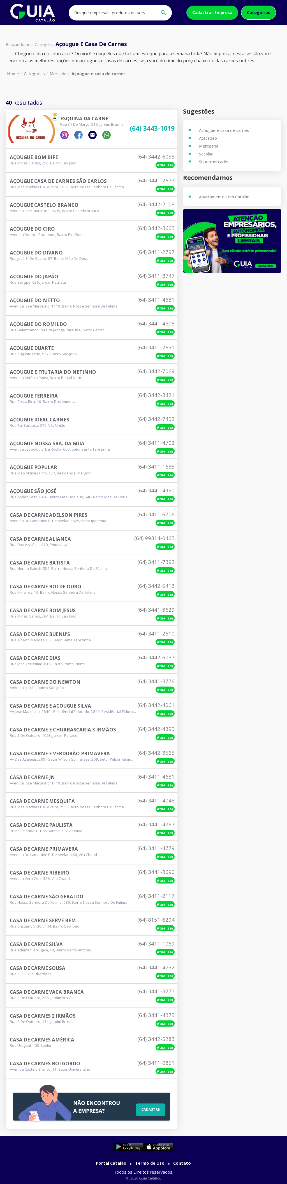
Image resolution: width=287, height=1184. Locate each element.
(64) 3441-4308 (156, 323)
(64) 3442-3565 (156, 753)
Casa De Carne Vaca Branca (47, 992)
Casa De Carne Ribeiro (39, 872)
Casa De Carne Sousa (37, 968)
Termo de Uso (150, 1163)
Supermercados (214, 161)
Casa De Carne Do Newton (45, 682)
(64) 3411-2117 (156, 896)
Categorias (258, 12)
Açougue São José (33, 491)
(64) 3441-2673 (156, 180)
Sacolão (206, 154)
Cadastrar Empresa (212, 12)
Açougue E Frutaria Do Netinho (53, 372)
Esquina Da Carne (84, 118)
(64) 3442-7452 (156, 419)
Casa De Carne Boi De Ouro (45, 586)
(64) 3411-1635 (156, 466)
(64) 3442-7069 (156, 371)
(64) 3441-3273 (156, 991)
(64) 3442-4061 (156, 705)
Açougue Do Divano (36, 252)
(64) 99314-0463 (154, 538)
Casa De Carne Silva (36, 944)
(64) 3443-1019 (152, 128)
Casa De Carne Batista (40, 562)
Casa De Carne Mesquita (42, 801)
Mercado (58, 73)
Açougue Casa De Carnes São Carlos (58, 181)
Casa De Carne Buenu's (40, 634)
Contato (182, 1163)
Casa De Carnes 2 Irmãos (43, 1016)
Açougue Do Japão (34, 276)
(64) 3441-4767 (156, 824)
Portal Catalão (111, 1163)
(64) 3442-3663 (156, 228)
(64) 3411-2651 (156, 347)
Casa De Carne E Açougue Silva (50, 706)
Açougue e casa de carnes (98, 73)
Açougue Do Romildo (38, 324)
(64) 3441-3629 (156, 610)
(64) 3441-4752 (156, 967)
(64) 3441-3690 (156, 872)
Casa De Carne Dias (35, 658)
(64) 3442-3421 (156, 395)
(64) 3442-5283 (156, 1039)
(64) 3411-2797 (156, 252)
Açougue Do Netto (35, 300)
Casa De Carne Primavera (44, 849)
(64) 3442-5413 (156, 586)
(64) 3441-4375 (156, 1015)
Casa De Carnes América (42, 1039)
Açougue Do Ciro (32, 229)
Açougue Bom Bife (34, 157)
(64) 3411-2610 (156, 633)
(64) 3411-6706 (156, 514)
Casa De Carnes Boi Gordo (45, 1063)
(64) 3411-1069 (156, 943)
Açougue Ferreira (34, 396)
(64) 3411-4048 (156, 800)
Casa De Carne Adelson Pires (48, 515)
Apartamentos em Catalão (224, 196)
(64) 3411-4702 (156, 443)
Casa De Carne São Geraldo (47, 896)
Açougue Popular (33, 467)
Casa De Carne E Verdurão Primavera (60, 753)
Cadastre (148, 1108)
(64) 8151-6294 (156, 920)
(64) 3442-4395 (156, 729)
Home (13, 73)
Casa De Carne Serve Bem (43, 920)
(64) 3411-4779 (156, 848)
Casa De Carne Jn (32, 777)
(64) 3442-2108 (156, 204)
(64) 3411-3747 (156, 276)
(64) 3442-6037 (156, 657)
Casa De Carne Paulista (41, 825)
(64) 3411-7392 (156, 562)
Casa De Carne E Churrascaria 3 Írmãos (63, 729)
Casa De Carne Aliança (40, 539)
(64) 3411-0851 (156, 1063)
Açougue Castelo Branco (44, 205)
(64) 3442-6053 (156, 156)
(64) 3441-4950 (156, 490)
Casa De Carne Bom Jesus (43, 610)
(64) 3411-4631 (156, 300)
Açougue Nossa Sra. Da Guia (47, 443)
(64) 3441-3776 (156, 681)
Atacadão (208, 138)
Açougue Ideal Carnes (39, 419)
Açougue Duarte (32, 348)
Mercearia (208, 146)
